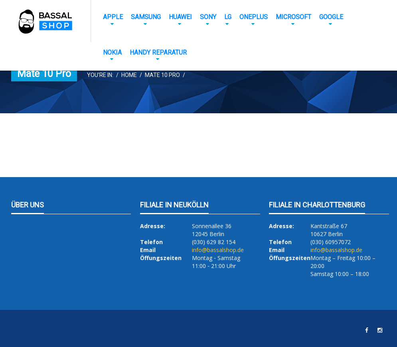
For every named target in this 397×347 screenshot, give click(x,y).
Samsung (146, 17)
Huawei (180, 17)
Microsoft (293, 17)
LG (227, 17)
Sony (208, 17)
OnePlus (253, 17)
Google (331, 17)
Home (129, 75)
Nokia (112, 52)
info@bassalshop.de (218, 250)
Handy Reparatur (158, 52)
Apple (113, 17)
